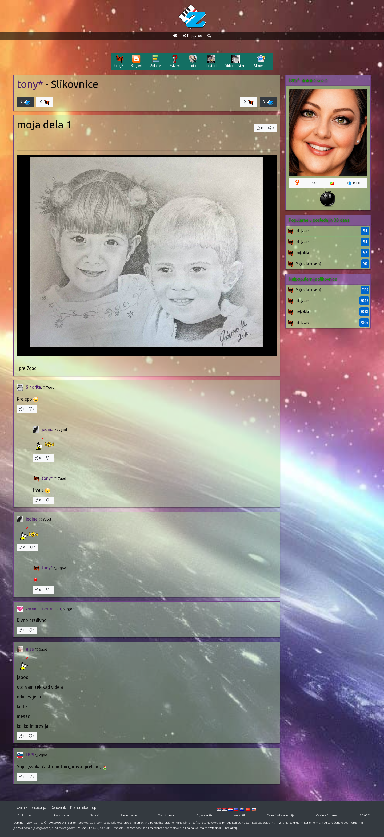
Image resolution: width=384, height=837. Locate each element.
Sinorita (33, 387)
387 (314, 183)
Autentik (240, 815)
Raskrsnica (61, 815)
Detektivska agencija (280, 815)
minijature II (303, 242)
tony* (30, 84)
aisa (30, 649)
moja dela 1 (303, 253)
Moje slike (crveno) (308, 264)
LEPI (30, 754)
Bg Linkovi (25, 815)
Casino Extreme (326, 815)
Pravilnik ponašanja (29, 808)
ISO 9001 (365, 815)
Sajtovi (94, 815)
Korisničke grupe (84, 808)
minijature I (303, 231)
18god (354, 183)
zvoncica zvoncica (43, 608)
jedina (48, 429)
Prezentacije (129, 815)
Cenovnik (58, 808)
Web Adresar (166, 815)
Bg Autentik (205, 815)
